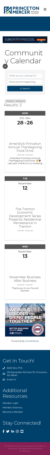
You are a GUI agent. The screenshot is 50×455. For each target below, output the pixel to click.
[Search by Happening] (25, 81)
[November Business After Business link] (25, 266)
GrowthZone (32, 341)
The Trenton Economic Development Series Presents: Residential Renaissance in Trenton (25, 217)
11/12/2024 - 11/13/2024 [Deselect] (15, 101)
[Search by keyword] (25, 75)
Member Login (10, 403)
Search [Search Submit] (25, 88)
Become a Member (13, 412)
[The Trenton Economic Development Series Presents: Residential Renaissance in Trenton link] (25, 198)
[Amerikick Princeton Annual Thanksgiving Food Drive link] (25, 133)
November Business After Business (25, 278)
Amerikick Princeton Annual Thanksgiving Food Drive (25, 147)
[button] (5, 66)
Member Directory (12, 407)
